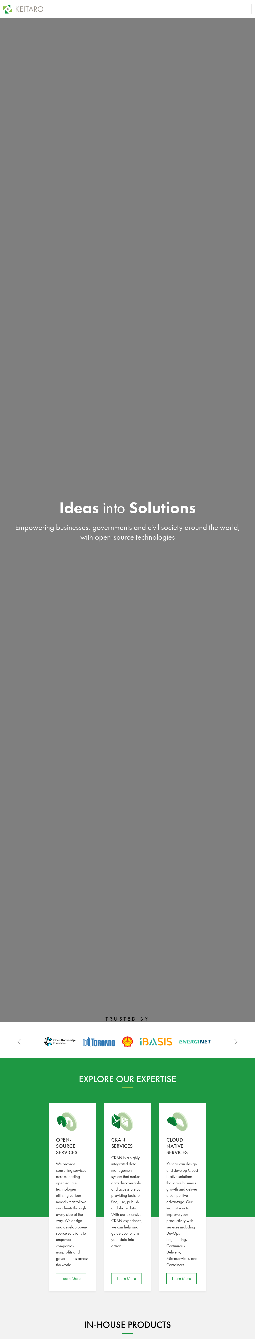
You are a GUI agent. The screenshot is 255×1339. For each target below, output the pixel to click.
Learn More (71, 1278)
